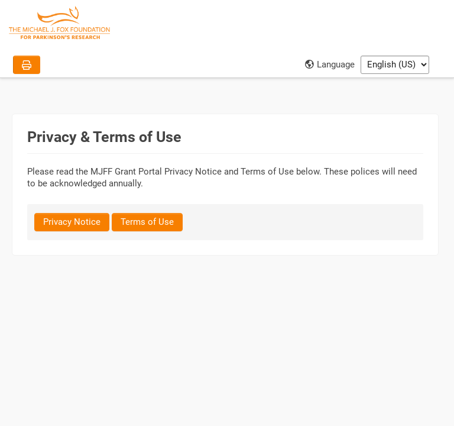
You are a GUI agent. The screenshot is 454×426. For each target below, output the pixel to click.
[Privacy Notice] (71, 222)
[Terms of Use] (147, 222)
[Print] (26, 65)
